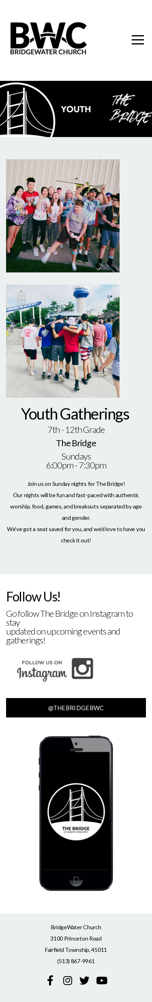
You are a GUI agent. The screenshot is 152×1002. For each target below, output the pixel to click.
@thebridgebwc (76, 707)
